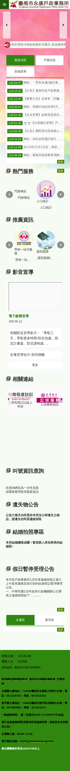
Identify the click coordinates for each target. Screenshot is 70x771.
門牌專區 (27, 191)
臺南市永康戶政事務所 (39, 4)
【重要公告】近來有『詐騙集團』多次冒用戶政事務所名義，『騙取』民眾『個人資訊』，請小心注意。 (35, 99)
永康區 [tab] (20, 619)
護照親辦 (53, 241)
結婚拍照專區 (28, 532)
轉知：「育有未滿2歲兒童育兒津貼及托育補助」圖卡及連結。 (35, 83)
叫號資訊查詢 (28, 471)
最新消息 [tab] (20, 60)
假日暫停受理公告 (33, 569)
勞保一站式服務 (30, 242)
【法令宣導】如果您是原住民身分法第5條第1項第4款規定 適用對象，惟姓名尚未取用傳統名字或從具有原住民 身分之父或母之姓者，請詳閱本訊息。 (35, 115)
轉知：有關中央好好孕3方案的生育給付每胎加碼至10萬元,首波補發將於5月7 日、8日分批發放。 (35, 107)
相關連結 (23, 379)
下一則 (63, 24)
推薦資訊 (23, 220)
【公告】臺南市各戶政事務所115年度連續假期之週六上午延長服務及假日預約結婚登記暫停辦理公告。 (35, 91)
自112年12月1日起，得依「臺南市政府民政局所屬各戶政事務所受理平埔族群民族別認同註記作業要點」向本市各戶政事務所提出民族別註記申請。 (35, 147)
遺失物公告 (26, 505)
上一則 (6, 24)
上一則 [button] (9, 194)
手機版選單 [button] (4, 4)
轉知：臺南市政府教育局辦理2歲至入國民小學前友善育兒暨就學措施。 (35, 155)
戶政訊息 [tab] (50, 60)
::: (2, 10)
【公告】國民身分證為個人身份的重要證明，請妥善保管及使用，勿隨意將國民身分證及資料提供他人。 (35, 131)
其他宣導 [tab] (20, 71)
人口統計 (52, 191)
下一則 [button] (60, 194)
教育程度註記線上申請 (31, 399)
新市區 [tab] (49, 619)
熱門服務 (23, 171)
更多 (60, 161)
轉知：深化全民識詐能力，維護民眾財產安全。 (35, 139)
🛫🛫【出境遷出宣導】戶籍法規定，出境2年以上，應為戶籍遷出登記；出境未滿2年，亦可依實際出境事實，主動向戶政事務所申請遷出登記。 (35, 123)
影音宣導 (23, 272)
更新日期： (8, 656)
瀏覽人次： (8, 661)
